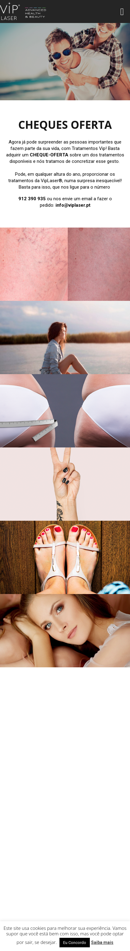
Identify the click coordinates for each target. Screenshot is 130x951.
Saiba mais (102, 942)
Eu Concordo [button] (74, 942)
